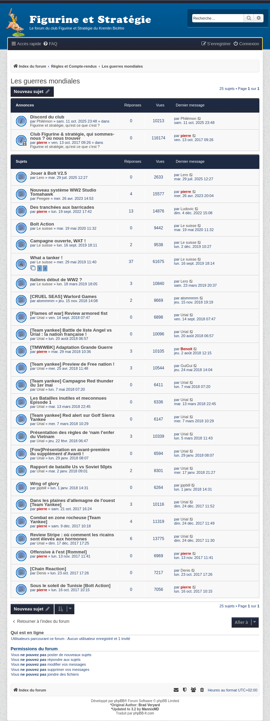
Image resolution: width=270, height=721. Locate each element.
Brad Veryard (149, 705)
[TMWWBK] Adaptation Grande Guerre (71, 347)
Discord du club (47, 116)
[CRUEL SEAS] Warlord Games (63, 296)
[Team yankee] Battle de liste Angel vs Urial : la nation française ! (71, 332)
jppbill (41, 488)
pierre (42, 142)
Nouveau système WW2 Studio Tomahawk (63, 192)
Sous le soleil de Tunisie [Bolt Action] (70, 585)
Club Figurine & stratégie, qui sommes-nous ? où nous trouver (72, 136)
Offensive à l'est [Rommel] (58, 551)
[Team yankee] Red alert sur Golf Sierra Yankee (72, 417)
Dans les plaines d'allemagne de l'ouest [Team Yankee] (72, 502)
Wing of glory (44, 483)
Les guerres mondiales (45, 81)
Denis (41, 573)
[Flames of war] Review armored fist (69, 313)
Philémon (44, 121)
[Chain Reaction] (48, 568)
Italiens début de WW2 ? (56, 279)
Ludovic (187, 209)
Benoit (186, 349)
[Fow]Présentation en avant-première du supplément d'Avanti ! (70, 451)
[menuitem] (50, 44)
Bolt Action (42, 224)
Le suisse (44, 228)
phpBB (119, 701)
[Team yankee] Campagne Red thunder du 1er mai (71, 383)
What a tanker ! (46, 257)
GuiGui (186, 366)
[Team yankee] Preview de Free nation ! (72, 364)
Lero (40, 177)
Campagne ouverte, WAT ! (58, 240)
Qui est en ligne (27, 633)
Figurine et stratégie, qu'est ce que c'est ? (65, 125)
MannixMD (150, 709)
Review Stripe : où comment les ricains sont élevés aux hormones (72, 536)
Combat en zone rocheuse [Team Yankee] (65, 519)
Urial (41, 318)
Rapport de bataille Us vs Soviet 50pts (71, 466)
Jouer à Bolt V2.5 (48, 173)
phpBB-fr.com (143, 713)
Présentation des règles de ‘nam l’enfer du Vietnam (72, 434)
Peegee (43, 198)
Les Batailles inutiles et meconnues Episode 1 (68, 400)
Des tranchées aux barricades (62, 207)
